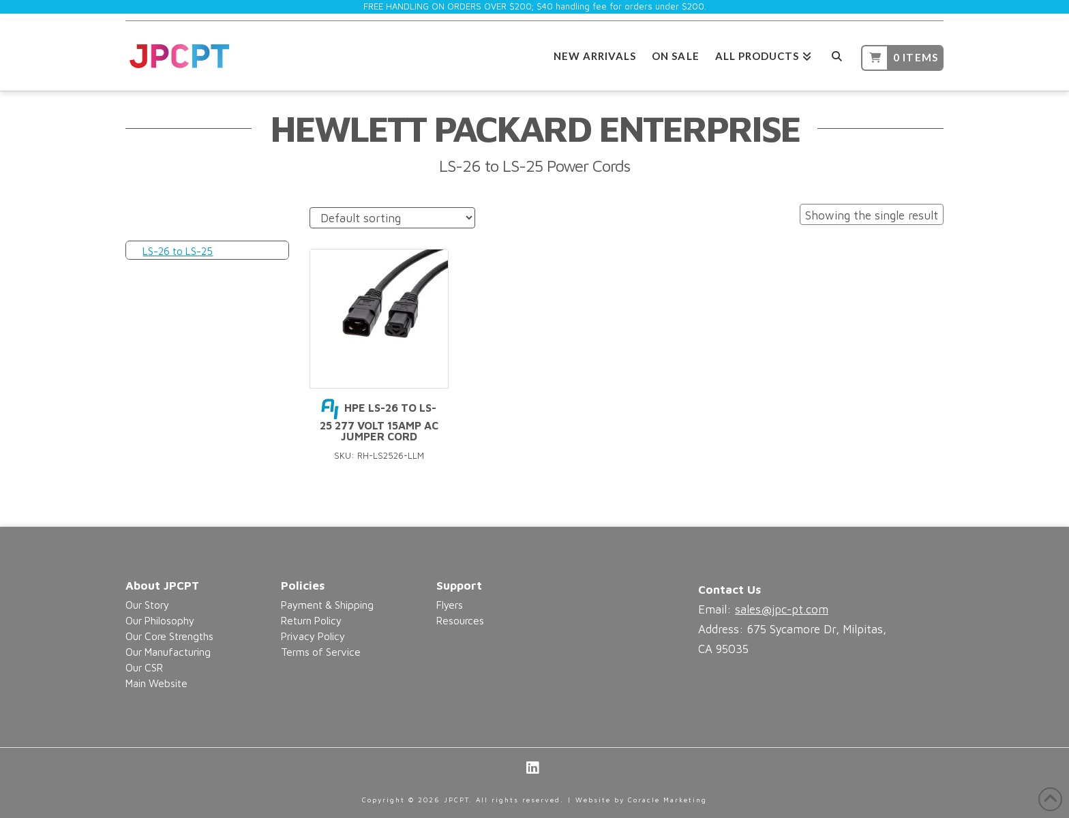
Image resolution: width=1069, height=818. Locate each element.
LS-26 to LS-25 (177, 251)
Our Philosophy (159, 620)
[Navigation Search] (836, 54)
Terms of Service (321, 652)
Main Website (156, 683)
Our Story (147, 605)
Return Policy (311, 620)
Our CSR (144, 667)
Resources (460, 620)
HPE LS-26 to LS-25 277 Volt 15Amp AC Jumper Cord (379, 422)
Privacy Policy (313, 636)
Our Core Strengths (169, 636)
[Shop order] (392, 217)
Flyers (449, 605)
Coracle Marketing (667, 800)
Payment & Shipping (327, 605)
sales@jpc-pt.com (781, 609)
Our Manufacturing (168, 652)
